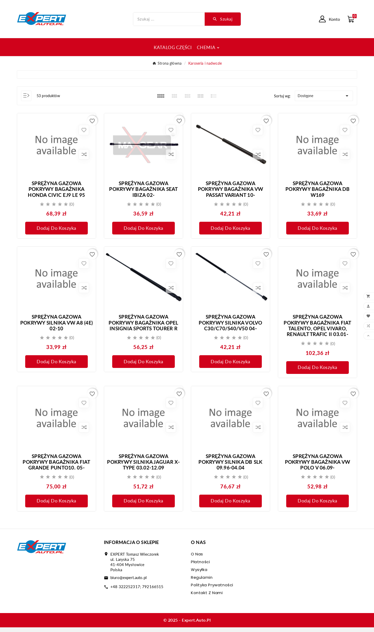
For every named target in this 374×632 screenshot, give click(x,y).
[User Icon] (329, 19)
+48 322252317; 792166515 (136, 591)
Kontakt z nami (207, 597)
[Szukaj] (169, 19)
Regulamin (201, 582)
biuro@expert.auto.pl (128, 582)
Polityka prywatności (212, 589)
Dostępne (324, 96)
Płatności (200, 566)
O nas (197, 558)
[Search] (222, 19)
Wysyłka (199, 574)
